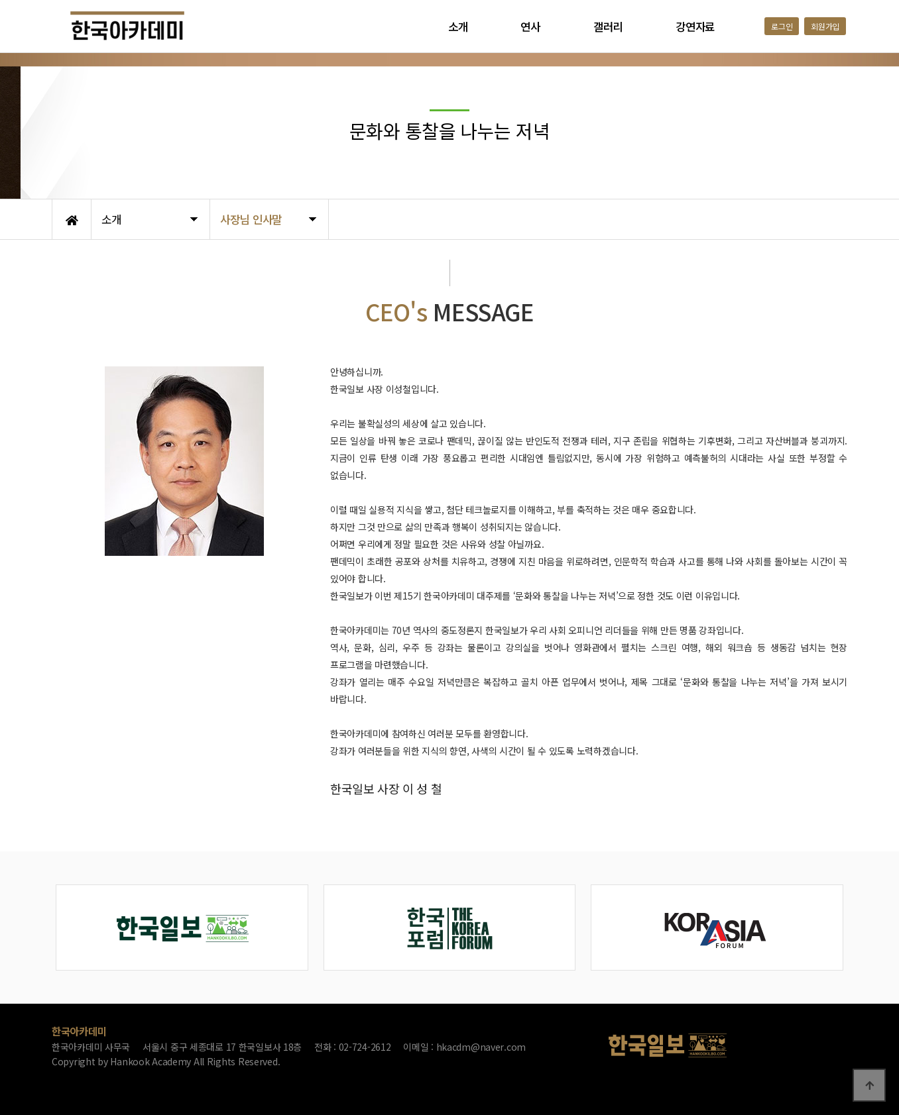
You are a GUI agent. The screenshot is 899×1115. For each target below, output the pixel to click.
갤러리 (608, 26)
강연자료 (695, 26)
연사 (530, 26)
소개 (457, 26)
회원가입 (825, 26)
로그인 (781, 26)
